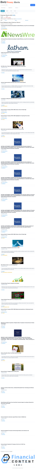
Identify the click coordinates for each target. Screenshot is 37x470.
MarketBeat (3, 135)
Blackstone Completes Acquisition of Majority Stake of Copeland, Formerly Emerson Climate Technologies (17, 323)
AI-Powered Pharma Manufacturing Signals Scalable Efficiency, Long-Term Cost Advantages (17, 25)
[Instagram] (21, 465)
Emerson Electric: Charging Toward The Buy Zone (10, 371)
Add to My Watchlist (20, 18)
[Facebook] (17, 465)
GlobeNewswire (3, 56)
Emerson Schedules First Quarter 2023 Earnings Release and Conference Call (15, 430)
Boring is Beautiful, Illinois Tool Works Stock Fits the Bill (11, 353)
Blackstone (4, 326)
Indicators (16, 7)
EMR (13, 15)
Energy (3, 113)
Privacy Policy (20, 462)
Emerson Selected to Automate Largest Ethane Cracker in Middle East (13, 416)
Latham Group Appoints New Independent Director (10, 52)
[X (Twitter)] (14, 465)
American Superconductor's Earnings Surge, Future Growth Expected (13, 82)
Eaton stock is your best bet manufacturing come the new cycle (12, 129)
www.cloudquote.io (25, 460)
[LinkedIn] (19, 465)
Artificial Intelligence (5, 29)
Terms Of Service (26, 462)
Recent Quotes (3, 7)
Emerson (3, 391)
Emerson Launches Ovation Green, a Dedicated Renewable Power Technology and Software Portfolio (17, 388)
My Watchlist (10, 7)
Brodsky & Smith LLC (5, 342)
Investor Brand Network (4, 28)
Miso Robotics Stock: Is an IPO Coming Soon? (9, 264)
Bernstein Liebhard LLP (5, 182)
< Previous (2, 451)
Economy (4, 136)
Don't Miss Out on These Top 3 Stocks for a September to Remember (13, 66)
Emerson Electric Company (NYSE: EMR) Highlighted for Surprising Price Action (15, 115)
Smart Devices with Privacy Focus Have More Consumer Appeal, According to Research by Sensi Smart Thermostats (17, 403)
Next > (11, 451)
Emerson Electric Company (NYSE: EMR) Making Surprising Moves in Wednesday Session (17, 309)
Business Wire (3, 327)
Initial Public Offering (10, 272)
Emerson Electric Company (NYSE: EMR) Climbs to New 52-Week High (13, 109)
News (16, 20)
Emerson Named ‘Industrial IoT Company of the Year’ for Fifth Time (13, 444)
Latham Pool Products (5, 55)
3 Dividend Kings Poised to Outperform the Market (10, 283)
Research (26, 20)
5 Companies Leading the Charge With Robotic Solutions (11, 98)
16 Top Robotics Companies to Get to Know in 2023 (10, 247)
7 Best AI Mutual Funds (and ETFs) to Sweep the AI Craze (11, 299)
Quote (6, 20)
